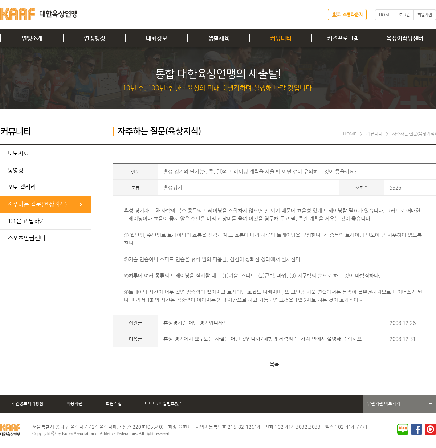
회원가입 (424, 14)
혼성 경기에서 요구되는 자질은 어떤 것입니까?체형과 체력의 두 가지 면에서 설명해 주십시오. (263, 339)
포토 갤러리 (22, 187)
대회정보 (156, 38)
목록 (274, 364)
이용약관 (74, 403)
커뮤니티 (280, 38)
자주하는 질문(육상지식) (38, 204)
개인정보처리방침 (27, 403)
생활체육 (218, 38)
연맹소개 (31, 38)
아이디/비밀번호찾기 (164, 403)
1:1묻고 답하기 (26, 220)
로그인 (404, 14)
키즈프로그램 (343, 38)
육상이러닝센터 (404, 38)
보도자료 (18, 153)
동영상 (16, 170)
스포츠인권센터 (26, 238)
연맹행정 (94, 38)
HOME (385, 14)
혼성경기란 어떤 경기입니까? (194, 323)
